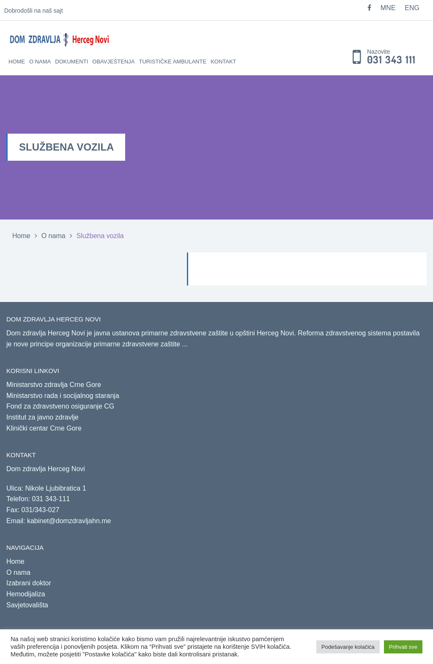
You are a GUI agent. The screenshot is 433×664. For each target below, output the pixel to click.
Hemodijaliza (25, 594)
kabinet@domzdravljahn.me (69, 520)
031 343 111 (391, 60)
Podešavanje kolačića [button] (348, 647)
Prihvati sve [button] (403, 647)
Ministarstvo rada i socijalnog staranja (62, 395)
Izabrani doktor (28, 583)
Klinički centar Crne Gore (44, 428)
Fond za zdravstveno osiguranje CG (60, 406)
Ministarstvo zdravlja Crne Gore (53, 384)
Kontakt (223, 61)
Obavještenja (113, 61)
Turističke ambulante (172, 61)
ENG (412, 7)
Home (16, 61)
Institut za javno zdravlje (42, 417)
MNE (388, 7)
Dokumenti (71, 61)
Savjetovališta (27, 605)
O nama (40, 61)
